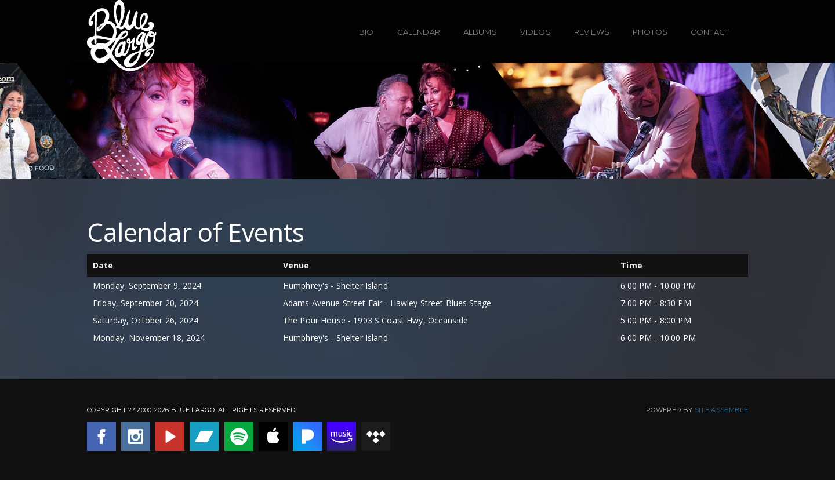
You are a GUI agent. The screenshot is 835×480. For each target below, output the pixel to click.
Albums (480, 32)
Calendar (418, 32)
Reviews (591, 32)
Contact (710, 32)
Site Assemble (721, 410)
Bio (366, 32)
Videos (535, 32)
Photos (650, 32)
